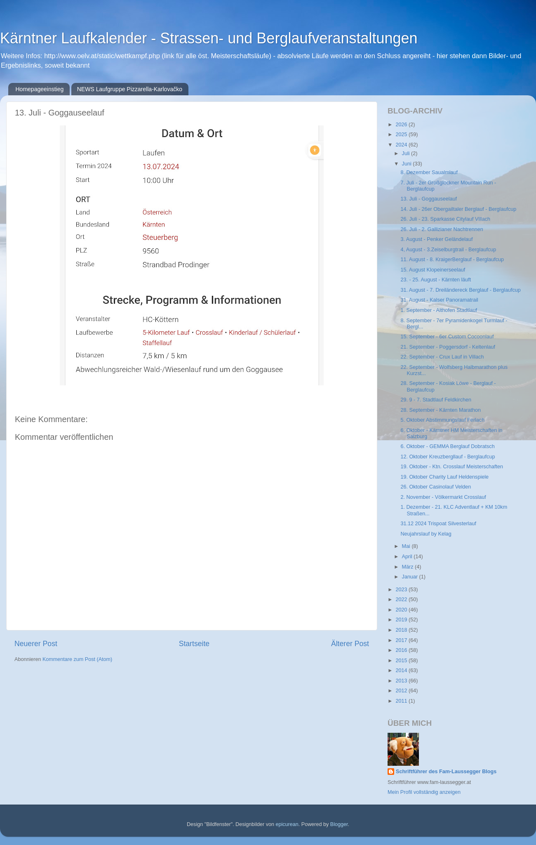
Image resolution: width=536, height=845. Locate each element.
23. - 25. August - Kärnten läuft (435, 280)
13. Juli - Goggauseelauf (428, 199)
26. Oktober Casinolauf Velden (435, 487)
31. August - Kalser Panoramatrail (439, 300)
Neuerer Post (35, 644)
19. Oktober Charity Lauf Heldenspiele (444, 477)
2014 (402, 670)
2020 (402, 610)
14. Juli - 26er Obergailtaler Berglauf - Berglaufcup (458, 209)
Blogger (339, 824)
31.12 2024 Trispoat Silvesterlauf (438, 523)
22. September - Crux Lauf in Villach (442, 357)
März (408, 567)
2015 (402, 660)
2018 (402, 630)
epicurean (286, 824)
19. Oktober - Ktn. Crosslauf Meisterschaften (451, 467)
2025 (402, 134)
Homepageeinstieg (40, 89)
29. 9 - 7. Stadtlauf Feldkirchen (435, 400)
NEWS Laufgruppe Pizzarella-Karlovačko (129, 89)
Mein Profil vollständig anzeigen (424, 792)
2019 (402, 620)
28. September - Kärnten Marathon (440, 410)
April (408, 556)
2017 (402, 640)
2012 (402, 691)
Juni (407, 164)
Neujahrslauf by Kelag (425, 534)
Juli (406, 153)
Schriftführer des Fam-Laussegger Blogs (446, 771)
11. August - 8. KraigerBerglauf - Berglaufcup (452, 259)
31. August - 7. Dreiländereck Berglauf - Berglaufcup (460, 290)
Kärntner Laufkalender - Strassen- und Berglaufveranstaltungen (209, 38)
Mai (407, 546)
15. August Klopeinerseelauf (432, 270)
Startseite (194, 644)
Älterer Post (350, 644)
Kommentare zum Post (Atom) (77, 659)
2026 (402, 124)
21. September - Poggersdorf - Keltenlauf (447, 347)
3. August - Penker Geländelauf (436, 239)
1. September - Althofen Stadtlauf (438, 310)
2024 (402, 145)
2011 (402, 701)
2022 (402, 599)
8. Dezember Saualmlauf (429, 172)
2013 (402, 681)
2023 (402, 589)
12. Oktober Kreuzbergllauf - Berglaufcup (447, 457)
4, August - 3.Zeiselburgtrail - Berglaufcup (448, 250)
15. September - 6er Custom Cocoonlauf (447, 337)
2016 (402, 650)
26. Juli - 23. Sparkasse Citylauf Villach (445, 219)
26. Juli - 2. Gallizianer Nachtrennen (441, 229)
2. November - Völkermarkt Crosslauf (443, 497)
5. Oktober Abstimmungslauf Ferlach (442, 420)
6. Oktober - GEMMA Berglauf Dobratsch (447, 446)
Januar (410, 577)
